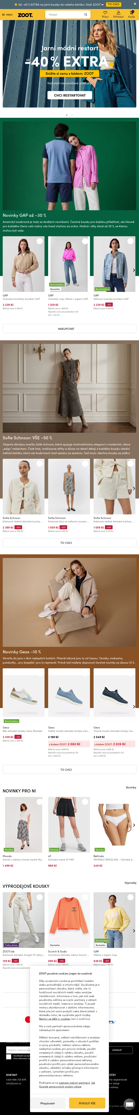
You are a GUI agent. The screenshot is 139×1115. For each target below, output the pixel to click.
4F (49, 856)
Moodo (7, 856)
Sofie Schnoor (11, 518)
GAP (5, 295)
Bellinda (99, 856)
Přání (105, 14)
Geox (6, 727)
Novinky (131, 787)
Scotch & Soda (57, 951)
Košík (131, 14)
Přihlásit (118, 14)
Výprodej (130, 883)
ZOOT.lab (8, 951)
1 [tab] (67, 115)
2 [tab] (72, 115)
